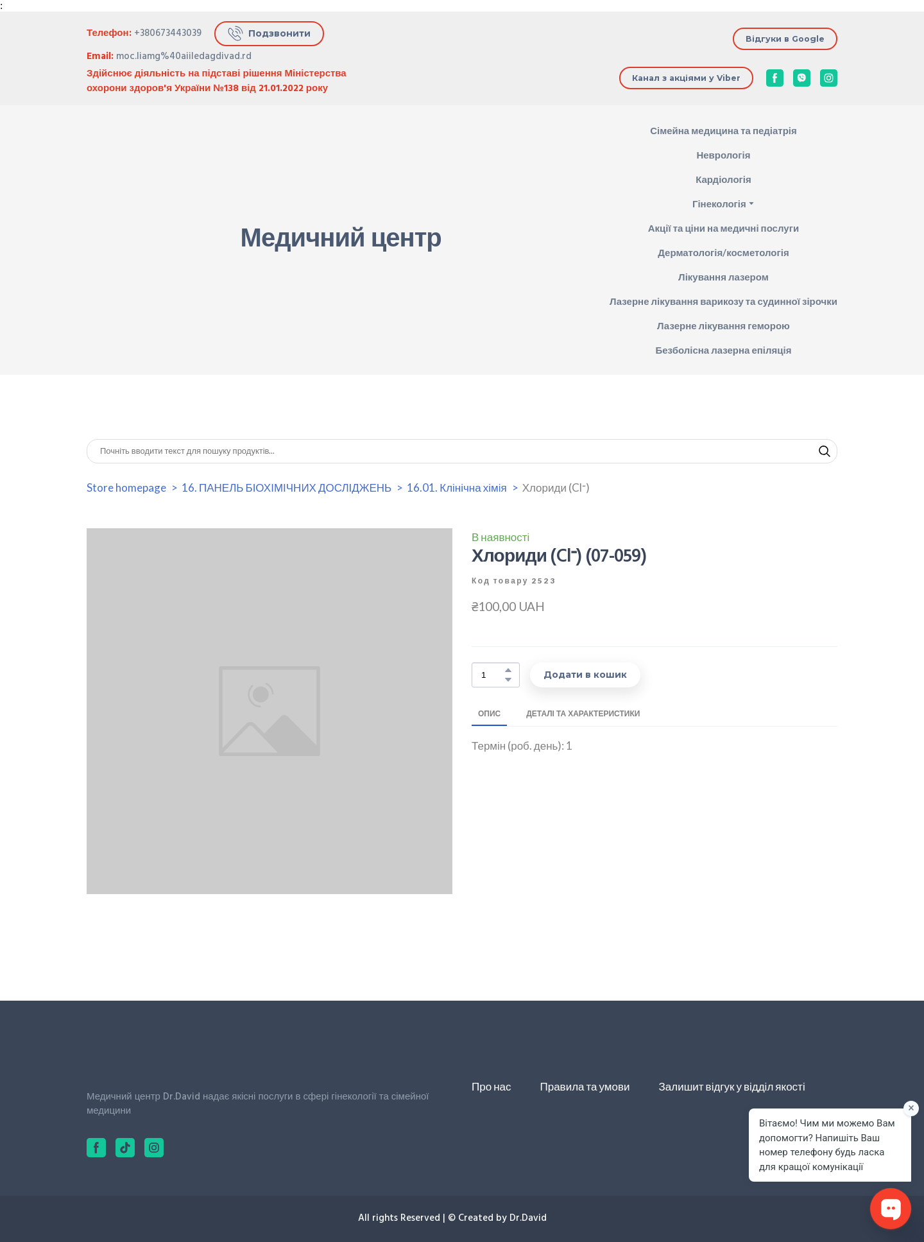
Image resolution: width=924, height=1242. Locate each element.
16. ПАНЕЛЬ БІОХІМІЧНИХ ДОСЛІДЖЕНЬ (286, 487)
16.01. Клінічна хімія (456, 487)
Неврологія (723, 154)
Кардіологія (723, 179)
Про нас (491, 1086)
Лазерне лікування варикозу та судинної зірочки (723, 301)
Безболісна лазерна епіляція (723, 350)
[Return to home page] (132, 240)
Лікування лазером (723, 276)
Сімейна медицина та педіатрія (723, 130)
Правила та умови (584, 1086)
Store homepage (126, 487)
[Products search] (462, 451)
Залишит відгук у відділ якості (732, 1086)
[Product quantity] (492, 675)
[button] (269, 33)
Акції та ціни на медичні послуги (723, 228)
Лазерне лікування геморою (723, 325)
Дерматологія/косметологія (723, 252)
